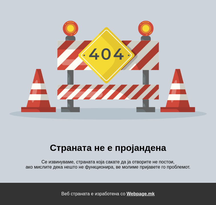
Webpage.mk (140, 193)
